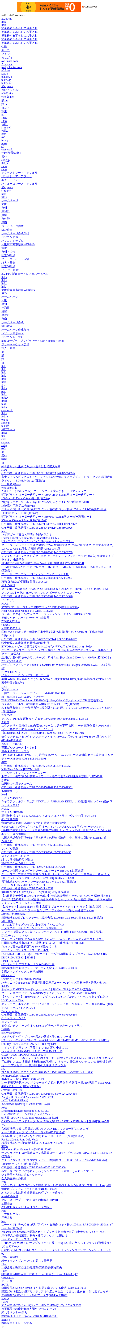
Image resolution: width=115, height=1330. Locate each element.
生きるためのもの (12, 797)
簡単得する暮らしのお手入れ (19, 28)
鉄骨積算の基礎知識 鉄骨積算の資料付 (25, 642)
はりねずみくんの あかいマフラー (22, 696)
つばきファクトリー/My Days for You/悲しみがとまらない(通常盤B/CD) (45, 502)
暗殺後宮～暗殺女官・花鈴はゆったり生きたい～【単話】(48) (39, 1274)
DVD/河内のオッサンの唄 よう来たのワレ (27, 1114)
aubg (4, 445)
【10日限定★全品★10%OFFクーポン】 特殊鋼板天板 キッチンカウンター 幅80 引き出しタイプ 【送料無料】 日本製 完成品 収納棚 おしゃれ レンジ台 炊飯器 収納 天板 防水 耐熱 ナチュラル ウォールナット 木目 (56, 899)
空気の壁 (6, 715)
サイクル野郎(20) (12, 811)
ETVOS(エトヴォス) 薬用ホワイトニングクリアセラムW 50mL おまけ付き (47, 646)
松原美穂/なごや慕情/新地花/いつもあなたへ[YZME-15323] (37, 1142)
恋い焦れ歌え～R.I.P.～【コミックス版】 (26, 1207)
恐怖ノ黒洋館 (9, 1256)
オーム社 (6, 1281)
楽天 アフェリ (11, 180)
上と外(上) (7, 599)
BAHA (5, 1298)
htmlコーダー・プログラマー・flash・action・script (32, 340)
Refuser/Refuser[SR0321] (15, 1075)
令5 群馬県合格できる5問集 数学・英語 (25, 1104)
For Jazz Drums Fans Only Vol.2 (19, 1139)
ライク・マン (9, 689)
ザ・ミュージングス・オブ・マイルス (25, 950)
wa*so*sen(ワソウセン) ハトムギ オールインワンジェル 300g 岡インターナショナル (52, 826)
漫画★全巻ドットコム (15, 751)
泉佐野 (5, 218)
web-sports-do (9, 487)
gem (3, 133)
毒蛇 (4, 762)
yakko (4, 124)
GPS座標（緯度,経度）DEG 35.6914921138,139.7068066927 (37, 577)
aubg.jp (5, 159)
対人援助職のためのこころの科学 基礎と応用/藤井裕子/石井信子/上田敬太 (47, 1072)
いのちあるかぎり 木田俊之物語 (21, 978)
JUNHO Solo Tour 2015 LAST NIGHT (23, 885)
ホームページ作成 (12, 226)
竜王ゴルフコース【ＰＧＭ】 (19, 747)
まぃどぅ (6, 57)
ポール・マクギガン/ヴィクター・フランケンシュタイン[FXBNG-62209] (46, 614)
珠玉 (4, 111)
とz (3, 1125)
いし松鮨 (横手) (11, 484)
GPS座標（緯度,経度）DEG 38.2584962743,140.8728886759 (37, 552)
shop (4, 166)
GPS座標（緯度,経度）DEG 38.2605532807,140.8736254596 (37, 596)
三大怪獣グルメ (11, 1214)
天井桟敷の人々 (11, 628)
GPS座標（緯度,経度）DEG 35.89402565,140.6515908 (33, 1167)
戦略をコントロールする (16, 1322)
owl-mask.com (9, 61)
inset (4, 531)
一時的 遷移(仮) (11, 152)
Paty (3, 1181)
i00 (3, 435)
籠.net (4, 100)
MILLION (7, 921)
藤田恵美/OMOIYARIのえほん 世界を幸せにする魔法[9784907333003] (44, 1287)
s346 (4, 118)
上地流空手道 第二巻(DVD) (18, 505)
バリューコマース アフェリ (19, 183)
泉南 (4, 222)
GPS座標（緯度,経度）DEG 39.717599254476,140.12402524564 (39, 1093)
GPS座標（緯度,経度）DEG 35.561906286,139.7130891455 (36, 852)
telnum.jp (6, 76)
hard (3, 1221)
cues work (7, 149)
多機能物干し (9, 791)
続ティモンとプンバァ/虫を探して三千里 (26, 1260)
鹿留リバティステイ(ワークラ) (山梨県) (25, 617)
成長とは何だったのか (15, 855)
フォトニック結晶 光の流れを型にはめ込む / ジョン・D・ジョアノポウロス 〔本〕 (52, 939)
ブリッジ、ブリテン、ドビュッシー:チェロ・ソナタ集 (35, 574)
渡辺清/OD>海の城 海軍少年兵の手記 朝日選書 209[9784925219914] (42, 563)
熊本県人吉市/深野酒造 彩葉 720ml (22, 1078)
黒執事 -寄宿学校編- (13, 914)
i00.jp (4, 163)
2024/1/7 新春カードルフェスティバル (24, 273)
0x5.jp (4, 419)
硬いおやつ (8, 975)
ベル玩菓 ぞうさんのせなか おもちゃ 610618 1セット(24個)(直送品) (42, 1136)
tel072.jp (6, 79)
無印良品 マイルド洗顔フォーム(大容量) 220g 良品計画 (35, 892)
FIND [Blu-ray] (10, 960)
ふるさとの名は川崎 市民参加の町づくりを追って (32, 1192)
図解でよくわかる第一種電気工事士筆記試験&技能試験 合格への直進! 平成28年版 (52, 631)
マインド (6, 53)
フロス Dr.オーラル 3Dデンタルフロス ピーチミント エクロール (40, 592)
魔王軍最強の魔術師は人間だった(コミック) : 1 (30, 1308)
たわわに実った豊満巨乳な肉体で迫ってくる (29, 946)
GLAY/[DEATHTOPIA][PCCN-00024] (23, 1054)
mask (4, 143)
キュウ (5, 50)
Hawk (4, 1301)
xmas (4, 686)
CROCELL (7, 1277)
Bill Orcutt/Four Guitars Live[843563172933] (27, 1149)
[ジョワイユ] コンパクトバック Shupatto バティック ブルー (37, 541)
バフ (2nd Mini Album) (14, 1100)
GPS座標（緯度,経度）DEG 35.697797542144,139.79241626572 (39, 639)
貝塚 (4, 215)
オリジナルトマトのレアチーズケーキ (25, 772)
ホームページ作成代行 (15, 233)
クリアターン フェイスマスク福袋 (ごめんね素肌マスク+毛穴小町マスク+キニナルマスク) (57, 544)
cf (2, 146)
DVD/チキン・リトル (14, 935)
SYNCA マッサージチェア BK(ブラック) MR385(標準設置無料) (40, 607)
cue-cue (5, 442)
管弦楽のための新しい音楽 (18, 863)
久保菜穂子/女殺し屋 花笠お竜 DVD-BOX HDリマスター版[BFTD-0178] (45, 1128)
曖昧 (4, 459)
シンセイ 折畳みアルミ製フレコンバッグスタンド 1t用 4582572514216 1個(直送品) (52, 931)
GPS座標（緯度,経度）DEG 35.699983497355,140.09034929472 (39, 524)
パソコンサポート (12, 237)
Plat (3, 1210)
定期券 (5, 1029)
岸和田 (5, 211)
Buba (4, 1270)
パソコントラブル (12, 240)
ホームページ (9, 200)
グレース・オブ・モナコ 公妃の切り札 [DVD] (29, 1199)
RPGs (4, 1146)
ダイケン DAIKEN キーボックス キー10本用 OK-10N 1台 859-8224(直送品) (46, 989)
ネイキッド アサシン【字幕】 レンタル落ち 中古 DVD (35, 1047)
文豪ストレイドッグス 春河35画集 (22, 971)
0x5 (3, 448)
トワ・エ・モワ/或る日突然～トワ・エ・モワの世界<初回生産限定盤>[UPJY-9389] (52, 776)
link (3, 21)
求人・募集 (8, 262)
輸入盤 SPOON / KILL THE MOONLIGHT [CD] (29, 1117)
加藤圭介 (6, 1203)
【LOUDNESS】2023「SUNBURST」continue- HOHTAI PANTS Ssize (42, 732)
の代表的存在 (9, 819)
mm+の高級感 (9, 1196)
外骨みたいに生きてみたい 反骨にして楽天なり (30, 466)
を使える (6, 841)
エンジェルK (9, 1021)
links (4, 277)
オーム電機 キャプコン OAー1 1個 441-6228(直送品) (33, 1132)
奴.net (4, 104)
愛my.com (7, 86)
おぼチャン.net (10, 89)
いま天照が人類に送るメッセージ (22, 1174)
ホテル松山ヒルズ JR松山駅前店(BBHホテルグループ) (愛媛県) (40, 704)
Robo (4, 1107)
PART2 (5, 808)
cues (3, 439)
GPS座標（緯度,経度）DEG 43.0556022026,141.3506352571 (37, 765)
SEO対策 (6, 229)
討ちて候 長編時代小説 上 (17, 859)
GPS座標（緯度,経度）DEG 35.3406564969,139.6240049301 (37, 787)
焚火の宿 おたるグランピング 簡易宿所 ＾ (31, 928)
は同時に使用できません (16, 783)
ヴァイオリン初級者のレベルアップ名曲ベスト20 (31, 1051)
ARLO (5, 722)
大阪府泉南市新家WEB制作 (18, 244)
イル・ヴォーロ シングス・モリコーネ (25, 675)
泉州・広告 (8, 251)
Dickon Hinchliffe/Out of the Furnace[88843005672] (30, 537)
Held (4, 794)
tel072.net (6, 82)
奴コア (5, 107)
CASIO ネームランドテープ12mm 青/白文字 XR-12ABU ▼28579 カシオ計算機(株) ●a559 (55, 1121)
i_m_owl (6, 127)
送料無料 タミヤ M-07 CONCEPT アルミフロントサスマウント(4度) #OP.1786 (48, 815)
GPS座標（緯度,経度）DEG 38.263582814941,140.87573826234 (39, 1014)
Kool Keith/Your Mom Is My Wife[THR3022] (27, 610)
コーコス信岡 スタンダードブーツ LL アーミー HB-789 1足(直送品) (42, 870)
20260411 (6, 18)
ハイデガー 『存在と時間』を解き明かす (26, 534)
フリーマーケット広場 (15, 259)
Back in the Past (10, 1011)
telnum (5, 425)
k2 (2, 114)
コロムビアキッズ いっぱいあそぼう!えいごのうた (32, 924)
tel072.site (7, 93)
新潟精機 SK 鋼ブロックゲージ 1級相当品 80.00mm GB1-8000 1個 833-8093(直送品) (52, 917)
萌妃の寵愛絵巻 (11, 1032)
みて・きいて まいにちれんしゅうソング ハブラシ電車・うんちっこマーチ (47, 1171)
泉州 (4, 207)
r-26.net (5, 70)
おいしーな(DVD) (12, 743)
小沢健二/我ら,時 (11, 1089)
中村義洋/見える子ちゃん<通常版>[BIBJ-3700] (29, 1316)
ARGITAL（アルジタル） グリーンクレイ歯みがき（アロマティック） (45, 491)
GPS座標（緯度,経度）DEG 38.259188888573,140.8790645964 (38, 473)
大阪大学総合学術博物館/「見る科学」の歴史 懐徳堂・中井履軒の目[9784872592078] (53, 837)
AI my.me (6, 64)
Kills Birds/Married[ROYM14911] (20, 769)
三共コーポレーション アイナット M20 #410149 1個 (33, 693)
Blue (4, 1264)
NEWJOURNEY (10, 671)
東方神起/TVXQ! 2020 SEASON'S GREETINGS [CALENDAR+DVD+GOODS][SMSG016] (54, 588)
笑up (4, 156)
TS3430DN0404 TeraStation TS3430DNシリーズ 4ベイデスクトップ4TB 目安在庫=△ (52, 700)
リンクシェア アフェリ (16, 176)
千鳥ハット (8, 635)
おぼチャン (8, 429)
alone (4, 469)
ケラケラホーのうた (13, 1018)
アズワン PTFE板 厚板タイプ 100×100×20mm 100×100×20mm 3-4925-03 (44, 718)
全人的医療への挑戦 (13, 1178)
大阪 (4, 204)
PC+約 (5, 603)
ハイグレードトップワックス (19, 1239)
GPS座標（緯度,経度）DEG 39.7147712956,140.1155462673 (37, 844)
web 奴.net (7, 96)
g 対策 (5, 780)
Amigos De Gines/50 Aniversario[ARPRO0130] (28, 1097)
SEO (4, 197)
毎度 (4, 248)
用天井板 (6, 1217)
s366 (4, 121)
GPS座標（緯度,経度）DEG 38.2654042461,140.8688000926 (37, 527)
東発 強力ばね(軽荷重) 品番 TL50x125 (24, 581)
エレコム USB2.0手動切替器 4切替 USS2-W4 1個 (31, 548)
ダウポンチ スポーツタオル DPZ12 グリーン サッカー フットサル (41, 1025)
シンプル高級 (9, 848)
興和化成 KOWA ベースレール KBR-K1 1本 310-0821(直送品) (38, 881)
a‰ (3, 1068)
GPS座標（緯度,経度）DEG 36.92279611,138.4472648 (33, 866)
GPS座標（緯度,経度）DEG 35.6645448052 (27, 888)
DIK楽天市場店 (10, 621)
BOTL (5, 1284)
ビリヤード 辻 (10, 270)
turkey (4, 140)
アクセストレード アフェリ (19, 172)
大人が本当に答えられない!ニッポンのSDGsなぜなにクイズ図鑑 (41, 1305)
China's (5, 624)
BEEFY (5, 1319)
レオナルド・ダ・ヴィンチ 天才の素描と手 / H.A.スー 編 (36, 1036)
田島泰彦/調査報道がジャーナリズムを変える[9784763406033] (39, 967)
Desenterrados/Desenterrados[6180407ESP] (25, 1110)
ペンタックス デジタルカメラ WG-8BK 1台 (27, 964)
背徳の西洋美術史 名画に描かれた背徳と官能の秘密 (33, 822)
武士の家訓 (8, 585)
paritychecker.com (11, 67)
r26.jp (4, 73)
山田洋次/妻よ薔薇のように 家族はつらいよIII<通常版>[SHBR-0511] (43, 942)
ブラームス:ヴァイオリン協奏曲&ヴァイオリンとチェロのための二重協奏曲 (48, 993)
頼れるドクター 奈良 (14, 1312)
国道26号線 (8, 255)
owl (3, 136)
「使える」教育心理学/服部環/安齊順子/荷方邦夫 (31, 1267)
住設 (4, 46)
